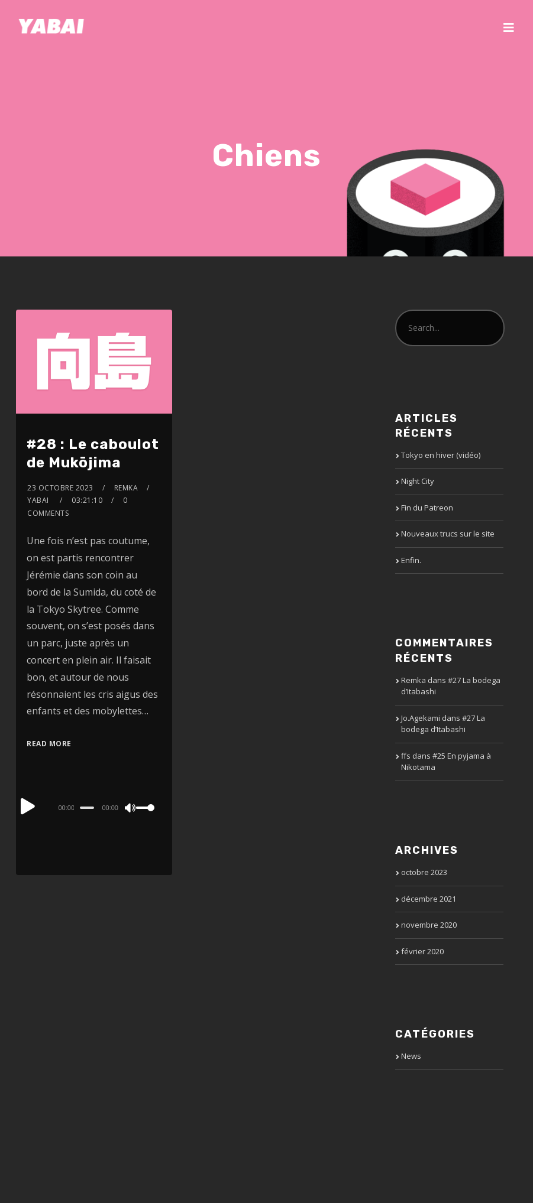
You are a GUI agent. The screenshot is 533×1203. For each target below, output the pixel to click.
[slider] (87, 808)
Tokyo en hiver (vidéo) (440, 455)
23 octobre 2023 (60, 488)
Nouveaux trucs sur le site (448, 533)
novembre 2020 (429, 924)
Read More (49, 744)
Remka (126, 488)
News (411, 1056)
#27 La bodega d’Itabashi (443, 724)
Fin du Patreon (427, 507)
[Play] (28, 806)
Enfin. (411, 560)
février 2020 (422, 951)
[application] (94, 807)
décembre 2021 (428, 898)
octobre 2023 (424, 872)
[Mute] (131, 809)
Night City (417, 481)
